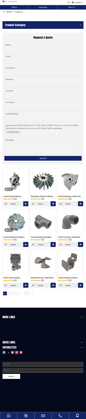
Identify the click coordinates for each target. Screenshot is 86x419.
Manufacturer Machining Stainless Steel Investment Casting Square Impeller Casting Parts (43, 277)
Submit (43, 158)
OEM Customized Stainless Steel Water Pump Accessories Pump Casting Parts (15, 277)
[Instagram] (16, 352)
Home (14, 7)
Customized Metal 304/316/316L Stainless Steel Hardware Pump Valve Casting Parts (14, 196)
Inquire (9, 203)
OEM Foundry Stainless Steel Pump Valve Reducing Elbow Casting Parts (69, 237)
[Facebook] (4, 352)
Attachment (13, 132)
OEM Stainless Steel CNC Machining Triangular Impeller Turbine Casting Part (70, 196)
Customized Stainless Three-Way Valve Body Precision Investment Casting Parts (42, 237)
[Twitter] (8, 352)
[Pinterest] (20, 352)
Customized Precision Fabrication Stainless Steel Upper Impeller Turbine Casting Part (13, 237)
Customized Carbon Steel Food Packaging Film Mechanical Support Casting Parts (70, 277)
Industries (43, 7)
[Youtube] (12, 352)
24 (26, 293)
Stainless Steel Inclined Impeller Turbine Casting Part (43, 196)
